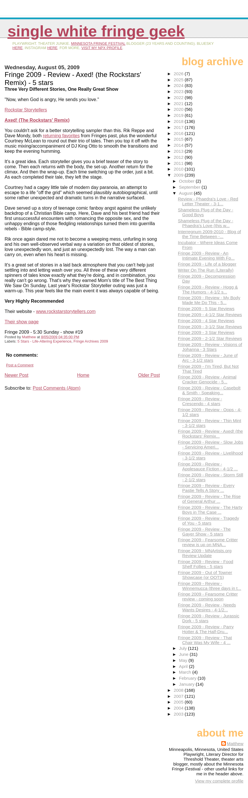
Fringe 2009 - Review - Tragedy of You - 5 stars (208, 520)
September (190, 187)
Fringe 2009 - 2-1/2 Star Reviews (210, 338)
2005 (179, 702)
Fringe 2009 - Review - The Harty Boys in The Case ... (210, 510)
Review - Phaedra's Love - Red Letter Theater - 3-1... (208, 201)
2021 (179, 103)
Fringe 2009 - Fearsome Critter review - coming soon (208, 596)
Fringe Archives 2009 (91, 341)
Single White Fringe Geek (96, 31)
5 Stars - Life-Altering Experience (45, 341)
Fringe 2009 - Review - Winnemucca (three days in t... (209, 586)
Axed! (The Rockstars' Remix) (37, 120)
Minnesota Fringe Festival (98, 43)
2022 (179, 97)
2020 (179, 109)
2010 (179, 169)
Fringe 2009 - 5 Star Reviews (206, 308)
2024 (179, 85)
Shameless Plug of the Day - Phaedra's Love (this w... (205, 223)
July (183, 648)
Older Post (149, 375)
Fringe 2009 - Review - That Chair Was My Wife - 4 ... (205, 640)
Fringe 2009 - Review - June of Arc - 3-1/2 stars (208, 358)
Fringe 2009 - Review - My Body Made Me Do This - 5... (209, 300)
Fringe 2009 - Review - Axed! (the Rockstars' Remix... (210, 433)
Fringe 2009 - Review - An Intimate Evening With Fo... (206, 255)
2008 (179, 690)
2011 (179, 163)
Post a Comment (19, 365)
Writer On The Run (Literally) (206, 270)
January (187, 684)
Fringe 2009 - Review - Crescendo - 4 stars (200, 401)
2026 (179, 73)
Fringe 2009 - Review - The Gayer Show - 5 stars (204, 531)
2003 (179, 714)
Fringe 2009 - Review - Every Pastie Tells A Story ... (206, 488)
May (184, 660)
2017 (179, 127)
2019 (179, 115)
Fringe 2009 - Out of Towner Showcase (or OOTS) (205, 575)
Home (83, 375)
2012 (179, 157)
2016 (179, 133)
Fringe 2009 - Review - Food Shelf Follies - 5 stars (205, 564)
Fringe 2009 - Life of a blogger (207, 264)
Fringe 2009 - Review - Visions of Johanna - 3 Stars (210, 347)
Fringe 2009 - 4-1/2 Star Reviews (210, 314)
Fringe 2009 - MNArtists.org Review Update (205, 553)
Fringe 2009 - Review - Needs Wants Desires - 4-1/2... (207, 607)
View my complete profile (219, 780)
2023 (179, 91)
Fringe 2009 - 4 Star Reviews (206, 320)
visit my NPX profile (101, 48)
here (17, 48)
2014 (179, 145)
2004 (179, 708)
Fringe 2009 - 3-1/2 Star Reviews (210, 326)
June (184, 654)
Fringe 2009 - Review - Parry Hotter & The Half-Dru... (206, 629)
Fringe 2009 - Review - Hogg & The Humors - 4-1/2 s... (208, 289)
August (186, 193)
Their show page (22, 321)
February (188, 678)
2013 (179, 151)
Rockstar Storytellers (26, 109)
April (184, 666)
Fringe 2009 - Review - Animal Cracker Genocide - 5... (207, 379)
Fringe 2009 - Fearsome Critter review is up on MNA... (208, 542)
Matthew (235, 743)
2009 (179, 175)
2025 (179, 79)
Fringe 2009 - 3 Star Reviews (206, 332)
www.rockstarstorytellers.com (65, 311)
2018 (179, 121)
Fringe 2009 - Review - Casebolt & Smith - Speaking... (209, 390)
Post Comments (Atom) (56, 388)
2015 (179, 139)
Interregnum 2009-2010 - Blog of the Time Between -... (209, 234)
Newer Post (16, 375)
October (187, 181)
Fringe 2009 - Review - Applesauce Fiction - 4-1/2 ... (208, 466)
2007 (179, 696)
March (185, 672)
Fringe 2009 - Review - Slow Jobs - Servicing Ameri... (210, 444)
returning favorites (61, 135)
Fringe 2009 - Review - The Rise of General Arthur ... (209, 499)
